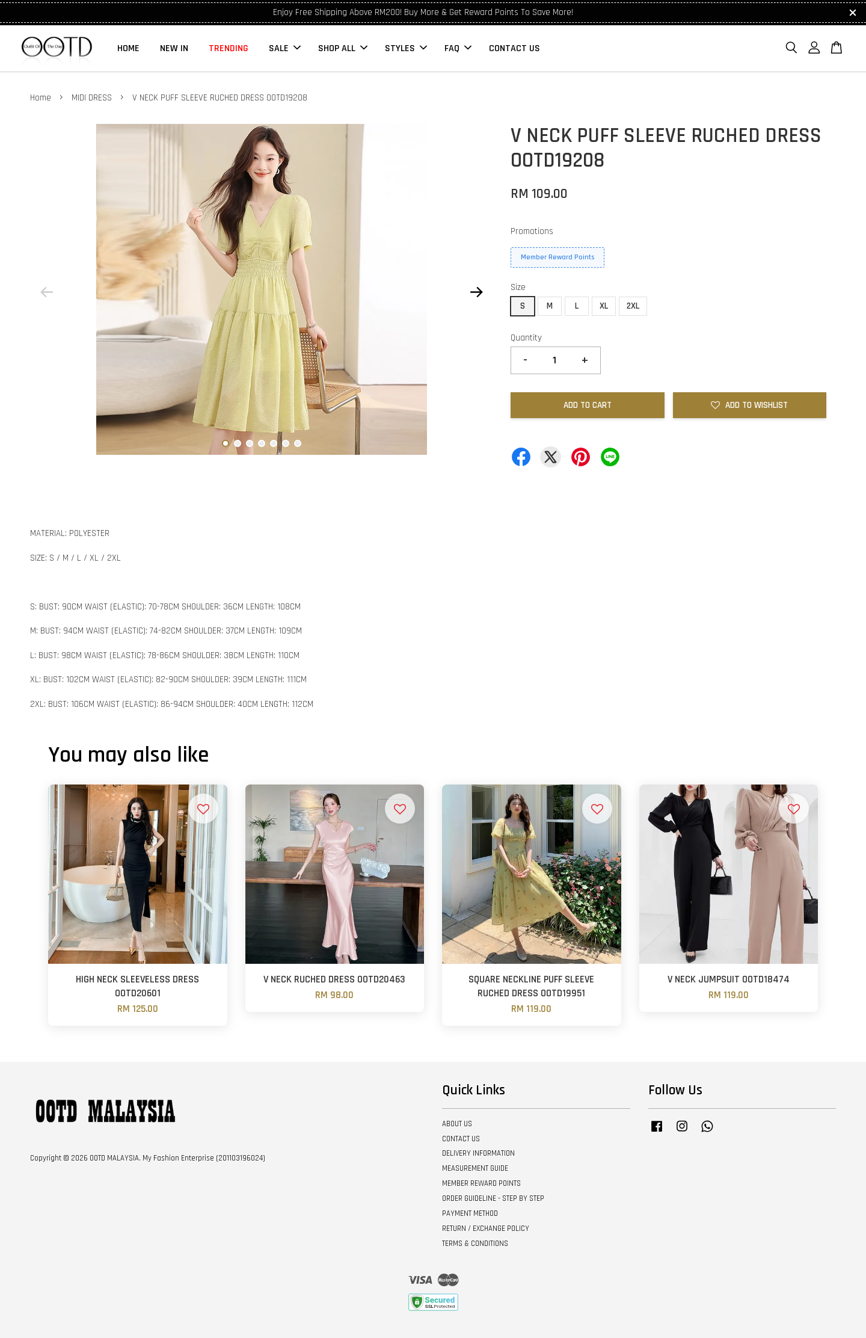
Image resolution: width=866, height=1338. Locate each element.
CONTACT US (514, 48)
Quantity (526, 338)
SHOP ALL (342, 48)
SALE (285, 48)
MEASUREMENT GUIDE (475, 1168)
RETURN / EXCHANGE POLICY (485, 1228)
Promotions (532, 231)
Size (518, 287)
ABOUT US (457, 1124)
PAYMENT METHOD (470, 1213)
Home (40, 97)
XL (604, 306)
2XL (633, 306)
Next (476, 292)
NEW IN (174, 48)
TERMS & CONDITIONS (475, 1243)
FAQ (457, 48)
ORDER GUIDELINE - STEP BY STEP (493, 1198)
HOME (128, 48)
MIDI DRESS (92, 97)
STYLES (406, 48)
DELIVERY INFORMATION (478, 1153)
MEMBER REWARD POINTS (481, 1183)
